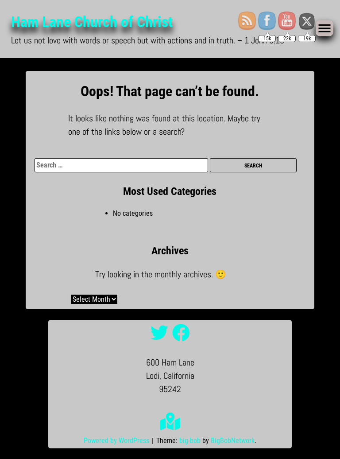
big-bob (190, 440)
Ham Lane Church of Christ (89, 22)
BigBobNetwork (233, 440)
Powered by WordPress (117, 440)
